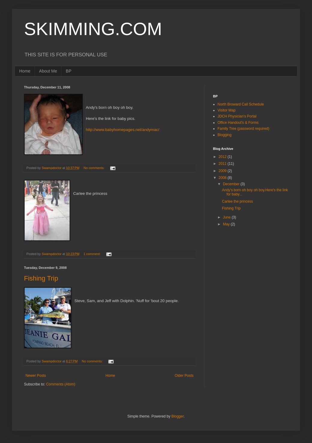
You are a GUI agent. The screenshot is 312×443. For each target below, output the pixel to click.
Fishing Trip (41, 278)
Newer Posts (36, 375)
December (232, 184)
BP (68, 71)
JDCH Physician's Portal (237, 116)
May (227, 224)
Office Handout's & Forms (238, 122)
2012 (223, 157)
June (227, 217)
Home (24, 71)
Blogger (177, 416)
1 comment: (92, 254)
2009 (223, 171)
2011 (223, 164)
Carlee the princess (237, 201)
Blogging (225, 135)
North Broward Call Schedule (241, 104)
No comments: (95, 168)
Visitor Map (227, 110)
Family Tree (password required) (243, 128)
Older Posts (184, 375)
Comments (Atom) (60, 384)
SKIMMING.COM (93, 29)
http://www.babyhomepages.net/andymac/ (122, 129)
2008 (223, 178)
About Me (48, 71)
